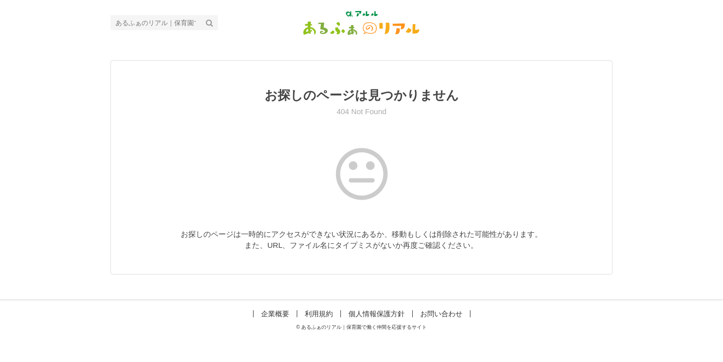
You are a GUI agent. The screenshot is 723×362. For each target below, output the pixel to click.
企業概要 (275, 313)
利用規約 (319, 313)
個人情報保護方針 (376, 313)
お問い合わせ (441, 313)
